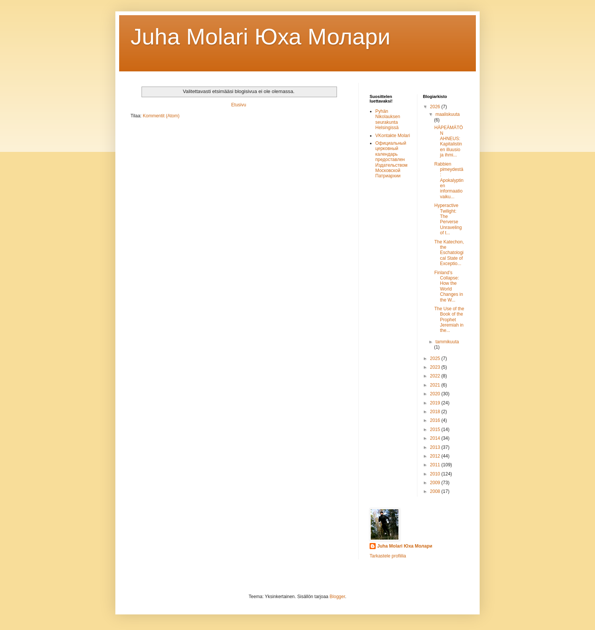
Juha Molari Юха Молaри (260, 36)
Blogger (337, 596)
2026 (435, 106)
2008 (435, 491)
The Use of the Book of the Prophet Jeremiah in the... (449, 319)
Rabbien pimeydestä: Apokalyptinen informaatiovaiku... (448, 180)
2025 (435, 358)
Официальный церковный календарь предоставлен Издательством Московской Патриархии (391, 159)
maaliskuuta (447, 114)
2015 (435, 429)
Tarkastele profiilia (388, 556)
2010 (435, 474)
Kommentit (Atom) (161, 115)
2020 (435, 393)
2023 (435, 367)
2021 (435, 385)
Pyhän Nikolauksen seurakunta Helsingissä (387, 119)
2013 (435, 447)
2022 (435, 376)
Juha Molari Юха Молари (404, 546)
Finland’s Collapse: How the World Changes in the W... (448, 286)
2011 (435, 464)
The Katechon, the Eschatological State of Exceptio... (449, 253)
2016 (435, 420)
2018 (435, 411)
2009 (435, 482)
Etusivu (238, 104)
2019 (435, 403)
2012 (435, 456)
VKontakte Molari (392, 135)
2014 (435, 438)
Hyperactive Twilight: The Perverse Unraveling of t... (447, 219)
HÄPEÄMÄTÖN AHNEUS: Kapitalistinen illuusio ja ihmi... (448, 141)
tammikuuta (447, 341)
